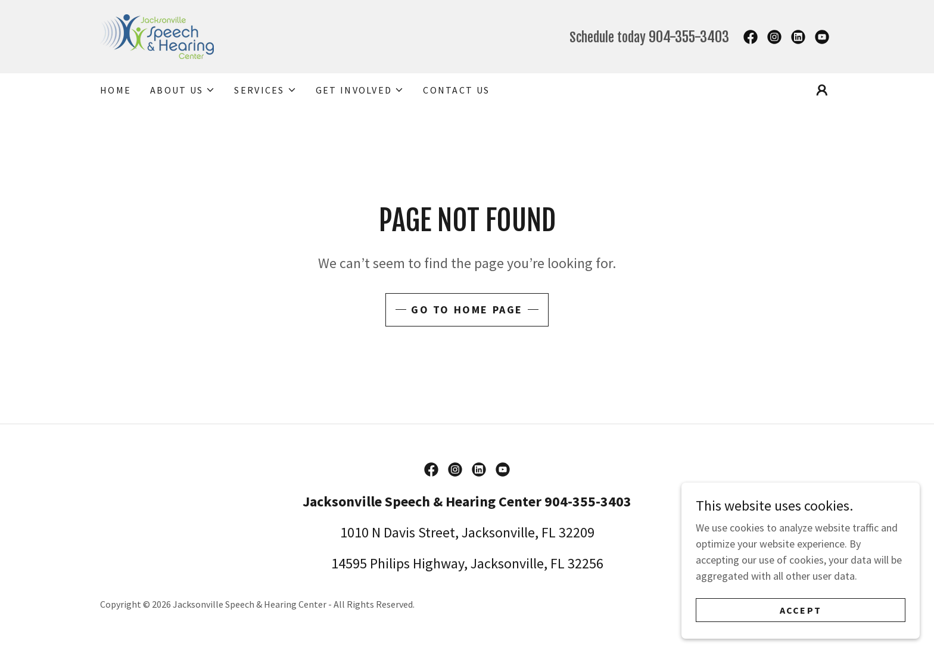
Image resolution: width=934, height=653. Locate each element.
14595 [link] (349, 563)
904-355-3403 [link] (689, 37)
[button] (182, 90)
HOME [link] (115, 90)
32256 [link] (585, 563)
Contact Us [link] (456, 90)
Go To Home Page (467, 309)
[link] (157, 35)
